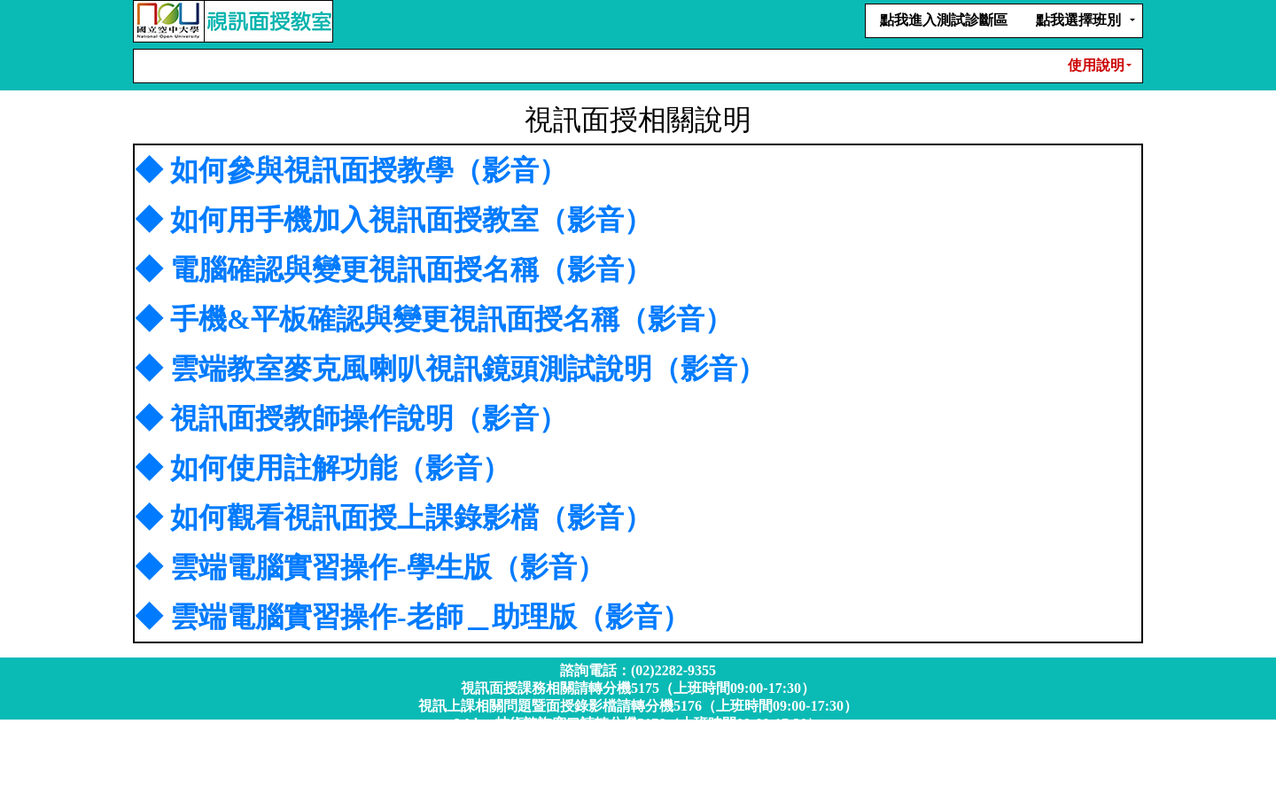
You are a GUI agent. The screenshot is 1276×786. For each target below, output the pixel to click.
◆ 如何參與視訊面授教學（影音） (351, 170)
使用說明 (1096, 65)
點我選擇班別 (1078, 19)
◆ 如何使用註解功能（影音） (322, 468)
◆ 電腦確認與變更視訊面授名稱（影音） (393, 269)
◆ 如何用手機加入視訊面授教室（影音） (393, 220)
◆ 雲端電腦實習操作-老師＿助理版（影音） (412, 617)
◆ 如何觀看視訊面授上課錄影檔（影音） (393, 517)
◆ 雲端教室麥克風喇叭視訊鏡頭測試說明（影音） (450, 369)
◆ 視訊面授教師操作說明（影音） (351, 418)
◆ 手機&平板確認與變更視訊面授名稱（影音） (434, 319)
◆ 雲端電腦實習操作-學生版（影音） (370, 567)
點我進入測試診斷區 (944, 19)
